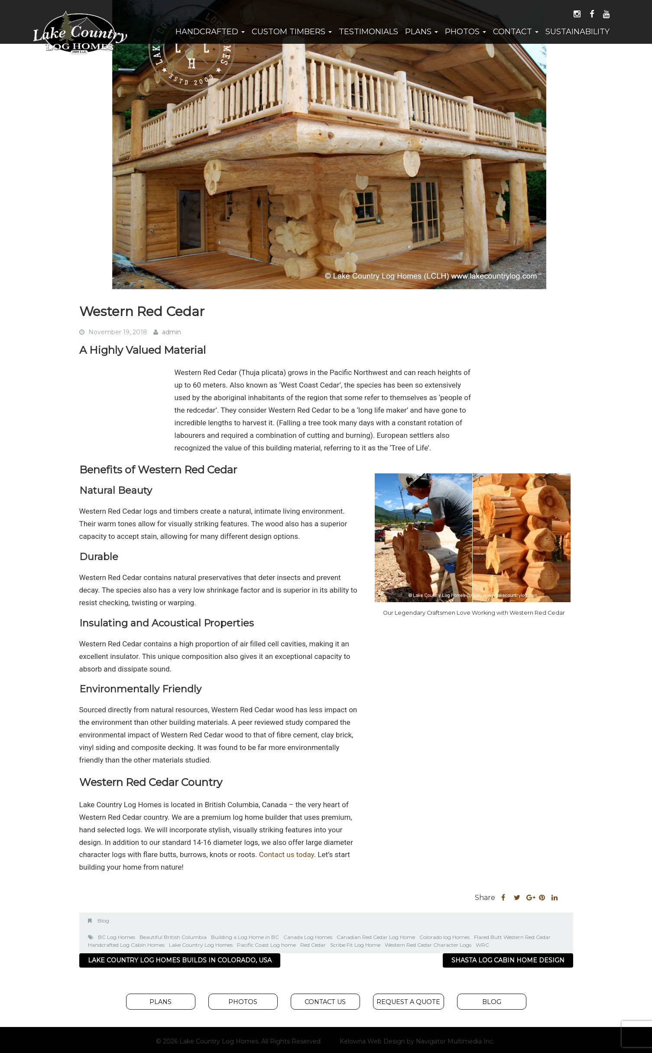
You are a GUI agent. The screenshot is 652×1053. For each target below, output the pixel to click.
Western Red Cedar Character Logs (428, 945)
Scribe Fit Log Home (355, 945)
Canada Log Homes (307, 937)
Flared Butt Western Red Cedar (512, 937)
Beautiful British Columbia (173, 937)
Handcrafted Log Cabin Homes (126, 945)
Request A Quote (408, 1002)
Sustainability (577, 31)
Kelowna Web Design (372, 1041)
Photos (465, 31)
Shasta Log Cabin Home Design (507, 960)
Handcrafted (210, 31)
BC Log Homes (116, 937)
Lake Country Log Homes (201, 945)
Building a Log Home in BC (245, 937)
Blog (103, 920)
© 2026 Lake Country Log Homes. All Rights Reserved (238, 1041)
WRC (482, 945)
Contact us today (286, 854)
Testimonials (368, 31)
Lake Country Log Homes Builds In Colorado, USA (180, 960)
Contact (515, 31)
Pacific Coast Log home (266, 945)
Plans (421, 31)
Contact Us (325, 1002)
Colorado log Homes (444, 937)
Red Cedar (313, 945)
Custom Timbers (292, 31)
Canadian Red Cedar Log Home (376, 937)
